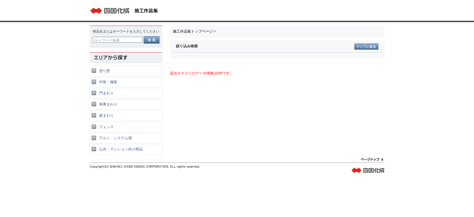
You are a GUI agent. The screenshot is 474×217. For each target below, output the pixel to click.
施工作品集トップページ (193, 31)
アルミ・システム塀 (115, 138)
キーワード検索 (107, 40)
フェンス (106, 127)
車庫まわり (108, 104)
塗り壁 (104, 71)
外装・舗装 (108, 82)
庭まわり (106, 115)
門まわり (106, 93)
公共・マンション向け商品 (121, 149)
